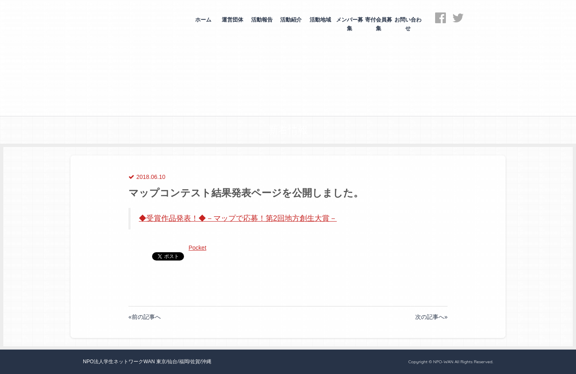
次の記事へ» (431, 317)
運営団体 (232, 20)
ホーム (203, 20)
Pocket (197, 247)
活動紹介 (291, 20)
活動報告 (262, 20)
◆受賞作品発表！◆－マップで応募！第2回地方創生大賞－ (238, 218)
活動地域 (320, 20)
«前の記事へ (144, 317)
